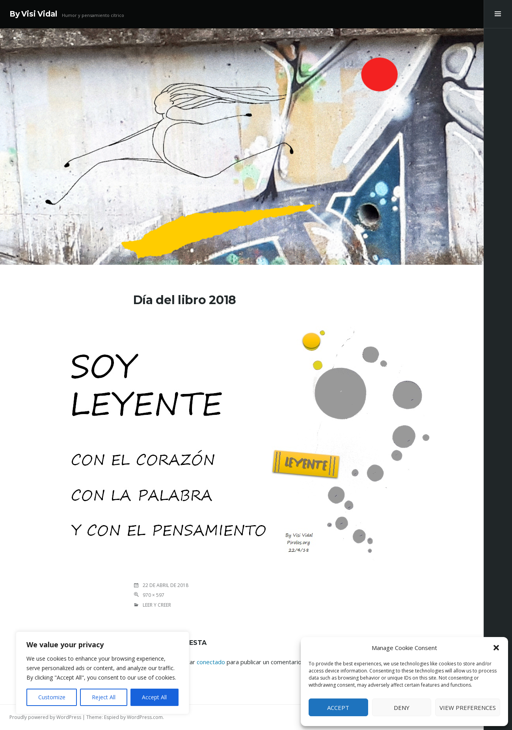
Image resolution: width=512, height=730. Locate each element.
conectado (211, 662)
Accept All (154, 697)
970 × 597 (153, 595)
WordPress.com (145, 717)
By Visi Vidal (33, 14)
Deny (402, 707)
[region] (102, 673)
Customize (51, 697)
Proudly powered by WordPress (45, 717)
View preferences (467, 707)
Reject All (103, 697)
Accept (338, 707)
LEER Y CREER (157, 605)
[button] (496, 648)
